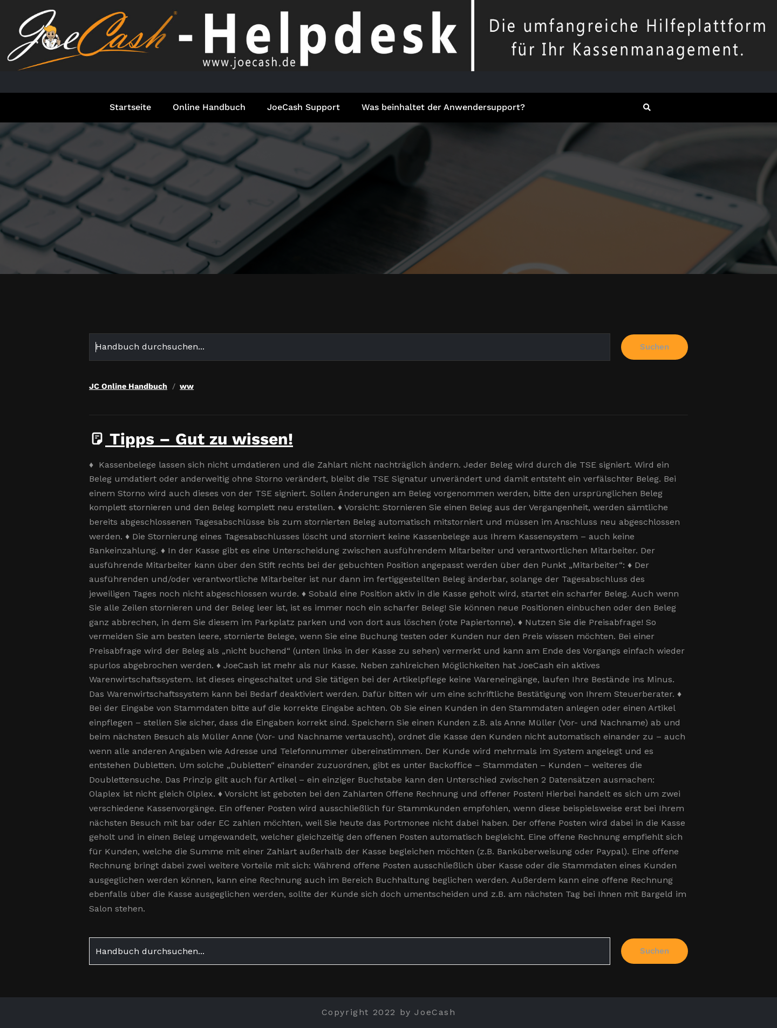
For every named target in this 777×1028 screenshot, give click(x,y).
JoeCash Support (303, 107)
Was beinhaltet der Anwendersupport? (443, 107)
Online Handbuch (209, 107)
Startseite (130, 107)
